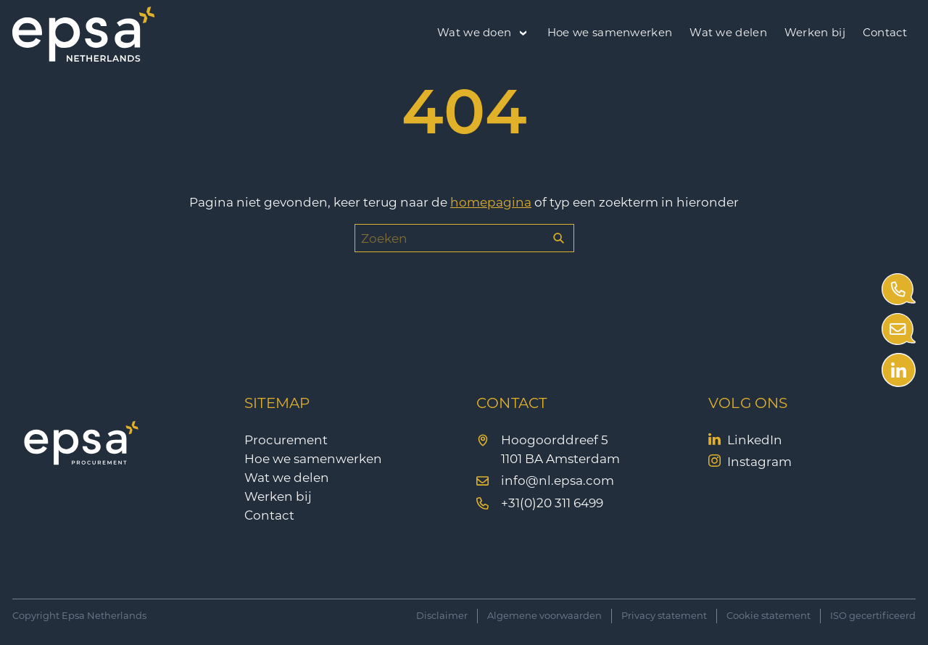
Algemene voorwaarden (544, 615)
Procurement (286, 440)
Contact (885, 32)
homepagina (490, 202)
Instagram (759, 461)
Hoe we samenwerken (609, 32)
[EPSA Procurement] (83, 57)
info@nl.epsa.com (557, 480)
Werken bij (814, 32)
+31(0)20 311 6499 (552, 503)
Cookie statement (768, 615)
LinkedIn (754, 440)
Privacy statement (664, 615)
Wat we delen (728, 32)
